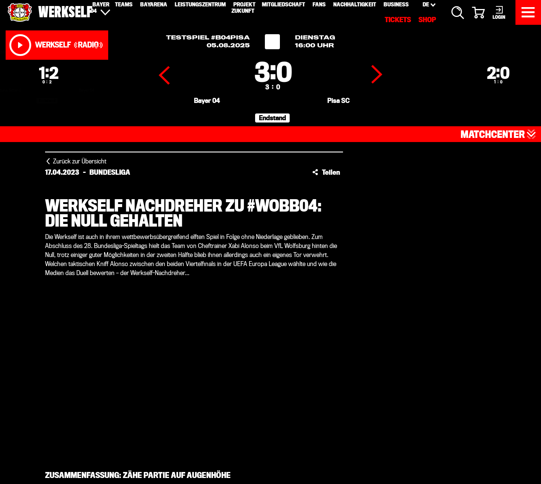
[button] (326, 172)
